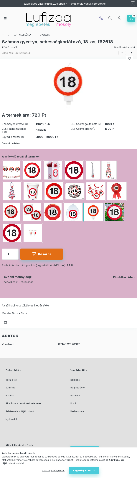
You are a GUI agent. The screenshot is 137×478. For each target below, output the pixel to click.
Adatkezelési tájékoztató (20, 411)
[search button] (110, 18)
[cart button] (131, 18)
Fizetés (10, 395)
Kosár (73, 403)
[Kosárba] (41, 254)
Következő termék (124, 47)
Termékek (11, 379)
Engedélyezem (82, 470)
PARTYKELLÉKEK (22, 34)
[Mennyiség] (8, 254)
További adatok (11, 143)
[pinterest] (131, 53)
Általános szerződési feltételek (23, 403)
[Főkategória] (3, 34)
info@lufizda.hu (101, 18)
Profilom (75, 395)
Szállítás (10, 387)
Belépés (75, 379)
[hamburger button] (5, 18)
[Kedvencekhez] (129, 58)
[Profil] (119, 18)
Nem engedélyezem (53, 470)
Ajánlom (5, 322)
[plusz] (15, 253)
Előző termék (11, 47)
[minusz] (15, 255)
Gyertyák (45, 34)
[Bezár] (133, 3)
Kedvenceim (77, 411)
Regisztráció (77, 387)
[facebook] (122, 53)
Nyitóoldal (11, 418)
